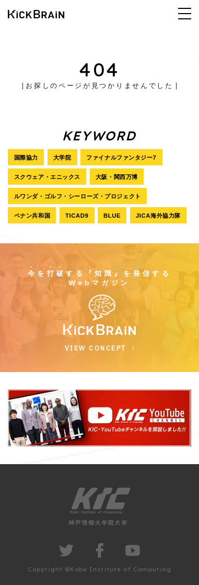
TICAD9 (76, 215)
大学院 (62, 157)
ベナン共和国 (32, 215)
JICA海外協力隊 (158, 215)
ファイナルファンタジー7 (121, 157)
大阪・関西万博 (117, 177)
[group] (99, 417)
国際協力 (26, 157)
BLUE (112, 215)
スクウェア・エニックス (47, 177)
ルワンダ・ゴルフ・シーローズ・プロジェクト (77, 196)
